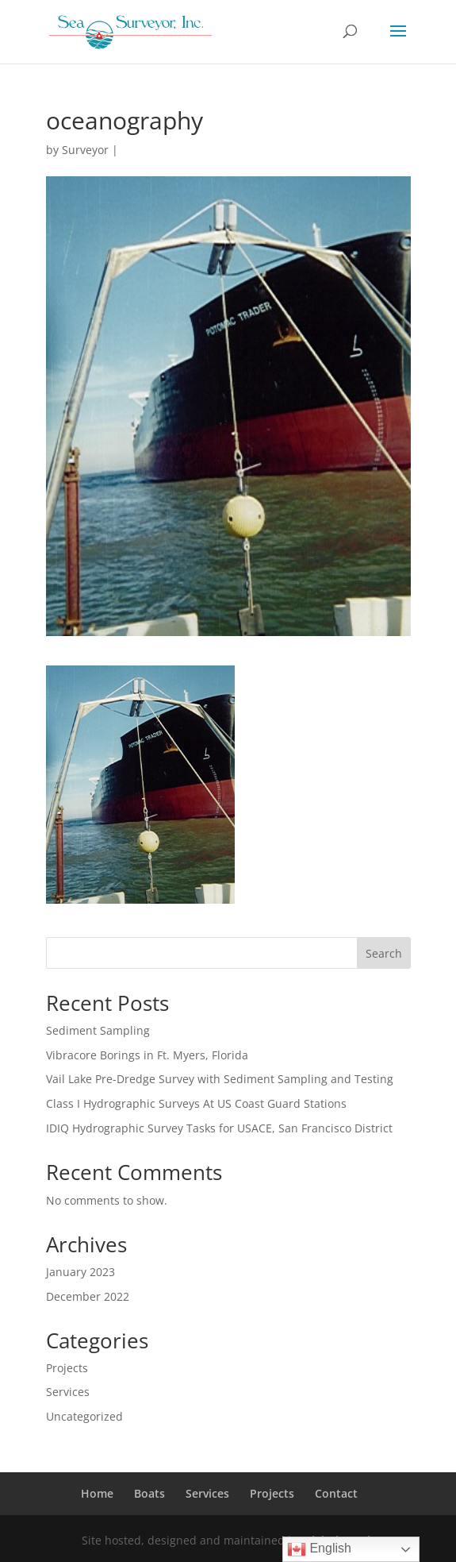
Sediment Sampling (98, 1030)
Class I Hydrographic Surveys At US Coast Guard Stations (196, 1103)
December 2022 (87, 1296)
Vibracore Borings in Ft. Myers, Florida (147, 1055)
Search (384, 953)
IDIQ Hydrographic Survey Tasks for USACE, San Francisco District (219, 1128)
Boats (149, 1493)
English (319, 1549)
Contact (336, 1493)
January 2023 (80, 1271)
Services (68, 1391)
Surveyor (85, 149)
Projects (67, 1367)
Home (97, 1493)
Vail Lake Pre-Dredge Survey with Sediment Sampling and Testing (219, 1078)
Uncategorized (84, 1416)
